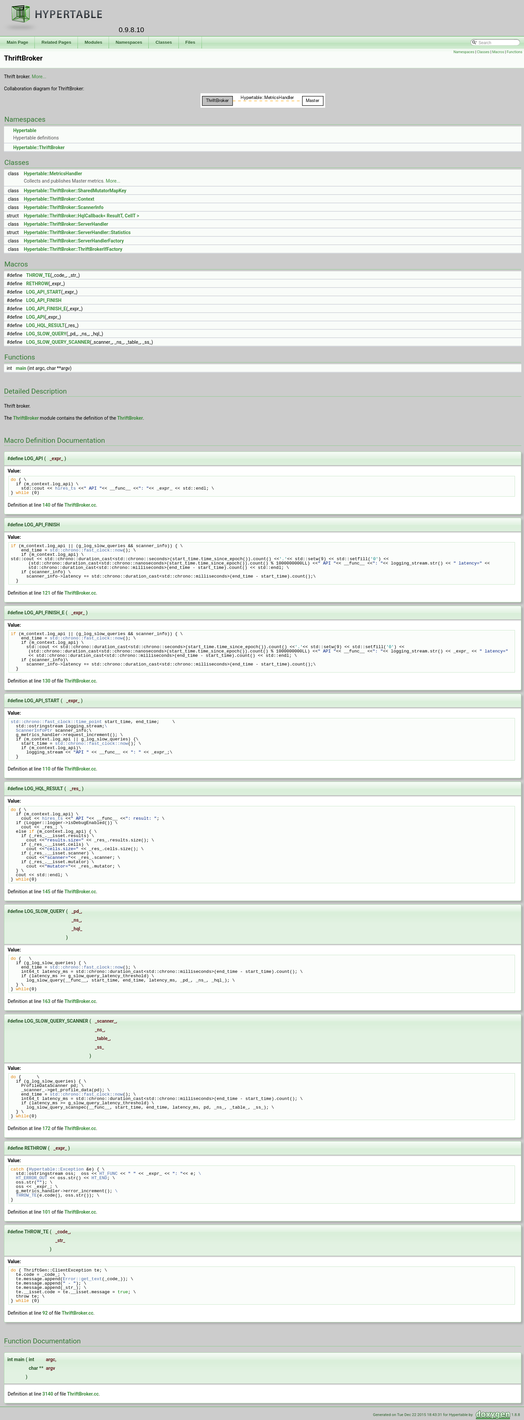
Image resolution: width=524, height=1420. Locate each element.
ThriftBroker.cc (80, 505)
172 (46, 1128)
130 (46, 681)
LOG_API (35, 317)
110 (46, 769)
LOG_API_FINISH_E (46, 308)
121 (46, 593)
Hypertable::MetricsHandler (53, 173)
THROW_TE (38, 275)
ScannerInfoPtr (31, 730)
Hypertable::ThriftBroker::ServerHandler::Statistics (77, 232)
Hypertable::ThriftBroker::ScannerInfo (64, 207)
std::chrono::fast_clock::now (86, 550)
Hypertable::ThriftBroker (38, 147)
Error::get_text (82, 1279)
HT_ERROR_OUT (29, 1178)
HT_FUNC (108, 1174)
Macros (498, 52)
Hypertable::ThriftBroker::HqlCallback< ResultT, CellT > (81, 215)
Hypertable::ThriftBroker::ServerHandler (66, 224)
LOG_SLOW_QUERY (46, 333)
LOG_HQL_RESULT (45, 325)
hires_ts (65, 488)
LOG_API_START (43, 292)
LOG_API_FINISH (43, 300)
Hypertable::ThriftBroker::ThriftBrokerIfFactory (73, 249)
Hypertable (24, 130)
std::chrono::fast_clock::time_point (56, 722)
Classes (483, 52)
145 (46, 891)
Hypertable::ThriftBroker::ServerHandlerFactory (74, 240)
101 (46, 1212)
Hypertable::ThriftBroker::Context (59, 199)
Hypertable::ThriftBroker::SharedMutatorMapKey (75, 190)
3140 (47, 1394)
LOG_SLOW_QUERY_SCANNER (58, 342)
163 (46, 1001)
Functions (514, 52)
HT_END (99, 1178)
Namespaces (463, 52)
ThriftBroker (26, 418)
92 (45, 1313)
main (21, 368)
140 (46, 505)
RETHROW (37, 283)
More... (39, 76)
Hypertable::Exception (56, 1169)
